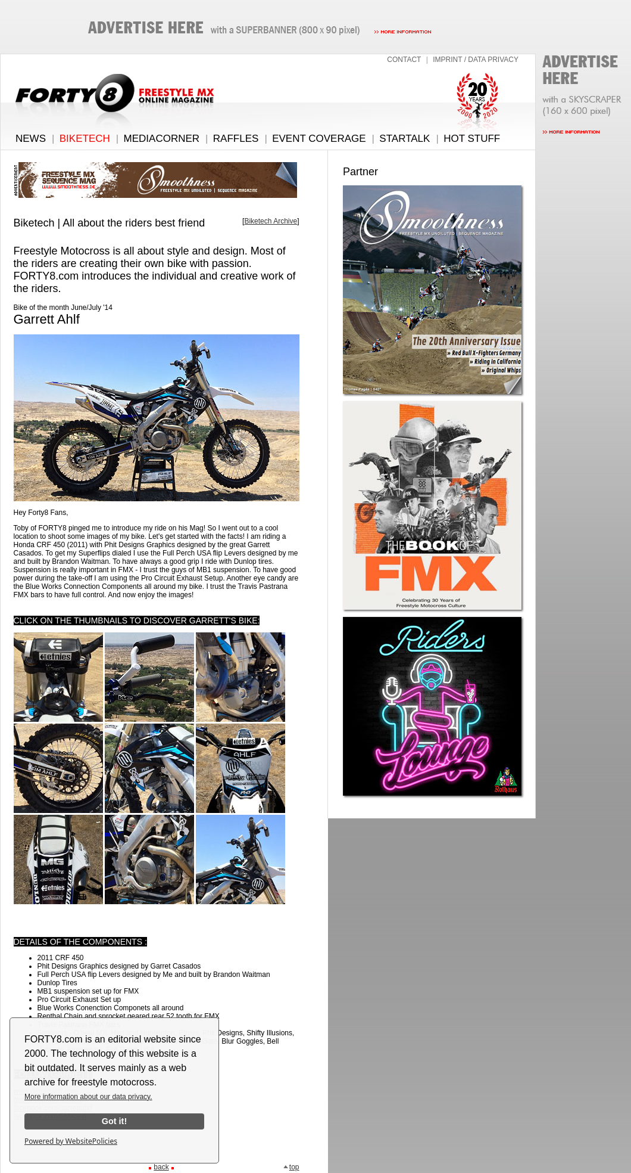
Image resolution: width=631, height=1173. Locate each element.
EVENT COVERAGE (319, 138)
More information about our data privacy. (88, 1097)
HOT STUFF (471, 138)
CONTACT (404, 59)
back (161, 1167)
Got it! (114, 1121)
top (291, 1167)
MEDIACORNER (162, 138)
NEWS (30, 138)
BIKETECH (85, 138)
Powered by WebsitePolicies (70, 1141)
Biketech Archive (270, 221)
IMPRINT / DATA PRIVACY (475, 59)
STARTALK (404, 138)
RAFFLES (236, 138)
